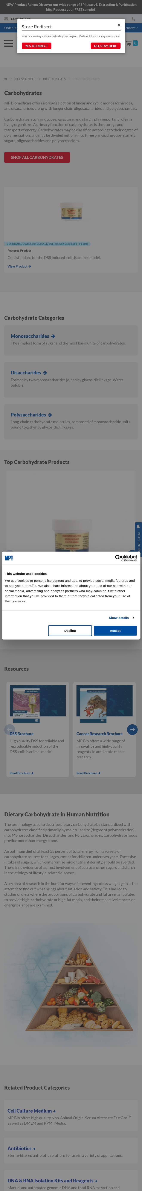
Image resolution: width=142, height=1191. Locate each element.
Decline (70, 630)
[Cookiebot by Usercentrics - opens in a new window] (118, 558)
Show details (119, 618)
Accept (115, 630)
